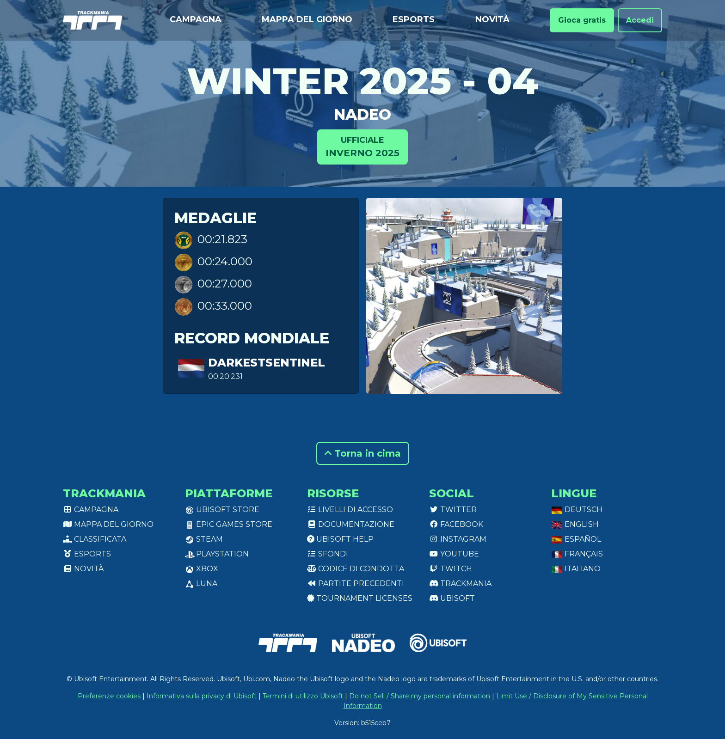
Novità (492, 19)
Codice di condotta (355, 568)
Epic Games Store (228, 524)
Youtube (454, 554)
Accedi (640, 20)
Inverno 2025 (362, 146)
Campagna (195, 19)
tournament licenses (359, 598)
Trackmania (460, 583)
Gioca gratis (582, 20)
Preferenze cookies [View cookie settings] (110, 696)
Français (577, 554)
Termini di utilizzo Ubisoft (304, 696)
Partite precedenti (355, 583)
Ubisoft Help (340, 539)
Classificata (94, 539)
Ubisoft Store (222, 509)
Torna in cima (363, 453)
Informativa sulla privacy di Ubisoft (202, 696)
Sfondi (327, 554)
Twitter (453, 509)
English (575, 524)
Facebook (456, 524)
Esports (414, 19)
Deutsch (576, 509)
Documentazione (350, 524)
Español (576, 539)
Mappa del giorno (307, 19)
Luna (201, 583)
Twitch (450, 568)
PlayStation (217, 554)
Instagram (457, 539)
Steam (204, 539)
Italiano (576, 568)
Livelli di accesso (350, 509)
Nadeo (362, 114)
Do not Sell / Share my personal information (420, 696)
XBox (201, 568)
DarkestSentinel (266, 362)
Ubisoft (452, 598)
